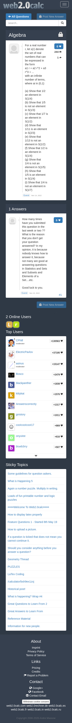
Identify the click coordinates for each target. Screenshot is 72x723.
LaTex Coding (16, 574)
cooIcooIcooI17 (25, 424)
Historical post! (16, 589)
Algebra (17, 35)
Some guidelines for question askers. (30, 473)
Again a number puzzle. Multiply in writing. (33, 488)
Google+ (36, 687)
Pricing (36, 667)
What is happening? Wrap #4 (25, 596)
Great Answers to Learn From (25, 611)
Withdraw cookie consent (36, 701)
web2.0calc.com (16, 705)
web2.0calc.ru (53, 709)
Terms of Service (36, 655)
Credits (36, 671)
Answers (17, 209)
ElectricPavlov (24, 352)
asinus (20, 363)
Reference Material (19, 618)
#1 (60, 294)
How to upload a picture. (22, 529)
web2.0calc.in (35, 709)
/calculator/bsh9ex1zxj (21, 581)
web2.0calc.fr (19, 709)
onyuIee (21, 435)
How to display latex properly (25, 514)
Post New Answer (51, 16)
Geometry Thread (18, 559)
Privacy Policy (36, 651)
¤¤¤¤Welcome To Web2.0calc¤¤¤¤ (28, 507)
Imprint (36, 647)
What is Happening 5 (20, 481)
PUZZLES (14, 566)
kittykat (20, 393)
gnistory (20, 414)
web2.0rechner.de (37, 705)
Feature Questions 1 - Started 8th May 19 (32, 521)
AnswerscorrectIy (26, 403)
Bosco (19, 373)
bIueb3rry (21, 446)
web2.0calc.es (57, 705)
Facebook (36, 691)
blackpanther (23, 383)
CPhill (19, 340)
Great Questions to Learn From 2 (27, 603)
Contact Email (36, 695)
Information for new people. (24, 626)
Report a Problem (36, 675)
